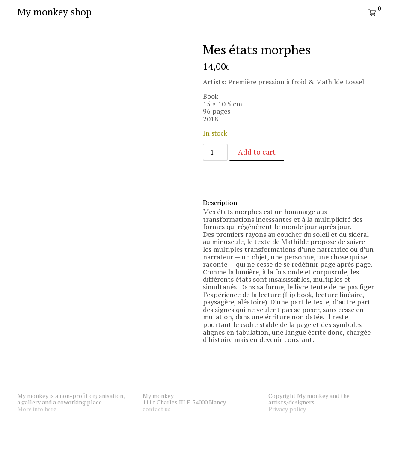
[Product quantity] (215, 152)
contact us (157, 409)
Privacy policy (287, 409)
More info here (36, 409)
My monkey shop (54, 11)
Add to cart (257, 152)
